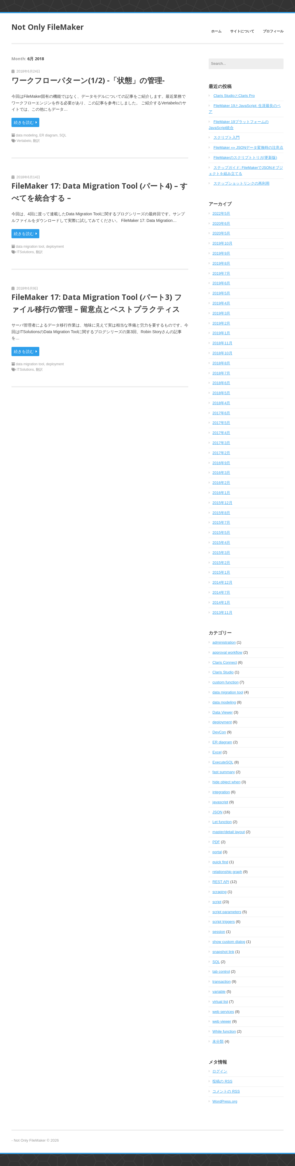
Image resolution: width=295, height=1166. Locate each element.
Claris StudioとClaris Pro (234, 95)
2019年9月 (221, 253)
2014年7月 (221, 592)
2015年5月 (221, 532)
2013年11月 (222, 612)
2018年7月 (221, 373)
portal (217, 852)
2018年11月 (222, 343)
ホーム (216, 31)
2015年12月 (222, 503)
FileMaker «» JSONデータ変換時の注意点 (248, 147)
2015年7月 (221, 522)
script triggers (223, 921)
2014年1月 (221, 602)
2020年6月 (221, 223)
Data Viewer (222, 712)
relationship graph (227, 872)
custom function (225, 682)
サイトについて (242, 31)
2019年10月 (222, 243)
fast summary (223, 772)
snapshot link (223, 952)
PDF (216, 842)
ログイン (219, 1071)
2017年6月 (221, 413)
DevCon (219, 732)
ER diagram (48, 135)
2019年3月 (221, 313)
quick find (220, 862)
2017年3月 (221, 443)
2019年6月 (221, 283)
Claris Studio (223, 672)
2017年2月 (221, 453)
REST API (220, 882)
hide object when (226, 782)
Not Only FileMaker (47, 27)
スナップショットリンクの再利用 (241, 183)
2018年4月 (221, 403)
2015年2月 (221, 562)
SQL (62, 135)
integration (221, 792)
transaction (221, 981)
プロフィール (273, 31)
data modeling (26, 135)
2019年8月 (221, 263)
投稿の (222, 1081)
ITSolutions (25, 252)
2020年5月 (221, 233)
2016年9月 (221, 463)
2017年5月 (221, 423)
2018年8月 (221, 363)
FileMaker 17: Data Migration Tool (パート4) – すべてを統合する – (99, 192)
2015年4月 (221, 542)
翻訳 (36, 141)
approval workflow (227, 652)
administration (224, 642)
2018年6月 (221, 383)
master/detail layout (228, 832)
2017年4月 (221, 433)
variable (219, 991)
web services (223, 1011)
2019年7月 (221, 273)
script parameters (226, 912)
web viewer (221, 1021)
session (218, 931)
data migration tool (30, 247)
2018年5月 (221, 393)
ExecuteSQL (222, 762)
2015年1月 (221, 572)
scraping (219, 892)
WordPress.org (224, 1101)
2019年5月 (221, 293)
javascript (220, 802)
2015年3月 (221, 552)
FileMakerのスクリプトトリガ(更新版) (245, 157)
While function (224, 1031)
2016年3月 (221, 472)
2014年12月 (222, 582)
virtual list (220, 1001)
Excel (217, 752)
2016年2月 (221, 483)
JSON (217, 812)
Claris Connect (224, 662)
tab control (221, 971)
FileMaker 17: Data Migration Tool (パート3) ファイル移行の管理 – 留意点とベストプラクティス (96, 303)
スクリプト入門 (227, 137)
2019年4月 (221, 303)
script (216, 902)
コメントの (226, 1091)
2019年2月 (221, 323)
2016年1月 (221, 493)
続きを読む (25, 122)
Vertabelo (24, 141)
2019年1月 (221, 333)
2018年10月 (222, 353)
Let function (222, 822)
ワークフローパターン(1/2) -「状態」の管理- (88, 80)
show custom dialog (228, 942)
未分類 (218, 1041)
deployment (55, 247)
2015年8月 (221, 513)
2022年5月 (221, 213)
